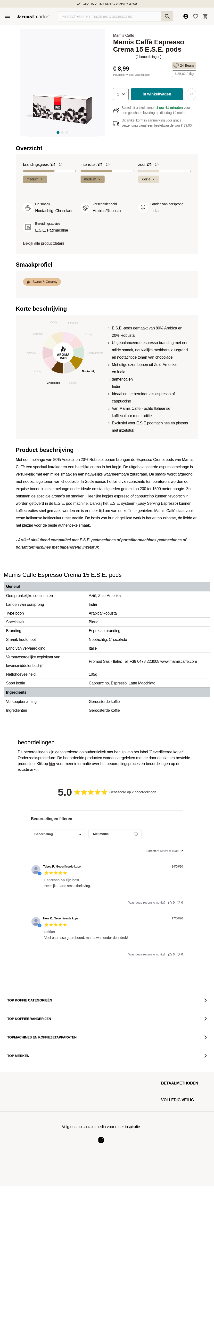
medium (35, 179)
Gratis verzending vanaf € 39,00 (109, 4)
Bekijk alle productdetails (44, 243)
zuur (145, 165)
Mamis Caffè (123, 35)
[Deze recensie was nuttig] (170, 901)
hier (52, 764)
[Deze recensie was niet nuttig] (178, 901)
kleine (148, 179)
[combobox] (57, 834)
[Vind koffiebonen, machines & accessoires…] (115, 16)
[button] (121, 94)
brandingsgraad (39, 165)
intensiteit (91, 165)
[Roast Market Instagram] (101, 1144)
